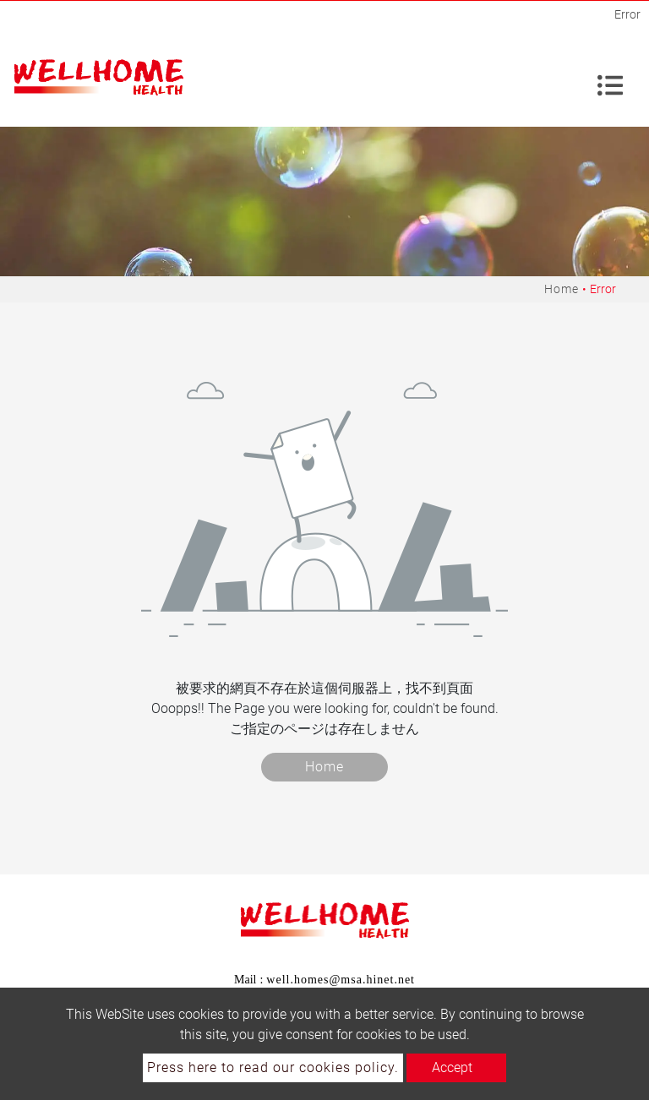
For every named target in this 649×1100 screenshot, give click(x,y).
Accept (452, 1067)
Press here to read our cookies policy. (273, 1067)
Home (561, 289)
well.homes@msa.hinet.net (340, 979)
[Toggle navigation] (610, 78)
